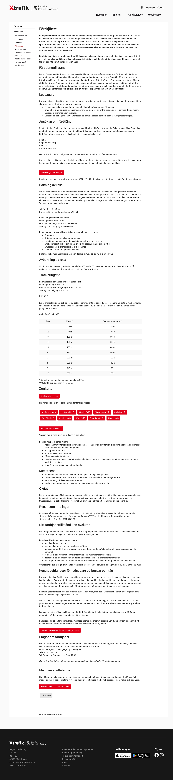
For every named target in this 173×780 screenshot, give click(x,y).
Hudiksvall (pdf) (67, 412)
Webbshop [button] (154, 14)
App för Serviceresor (22, 59)
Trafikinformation (20, 35)
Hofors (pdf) (113, 418)
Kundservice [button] (135, 14)
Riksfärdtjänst (20, 49)
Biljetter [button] (116, 14)
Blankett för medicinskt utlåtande (55, 686)
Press (64, 762)
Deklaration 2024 (70, 759)
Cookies (66, 765)
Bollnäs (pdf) (119, 412)
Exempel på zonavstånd (51, 428)
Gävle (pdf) (80, 418)
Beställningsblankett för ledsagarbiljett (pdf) (60, 630)
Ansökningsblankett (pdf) (52, 172)
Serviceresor (18, 39)
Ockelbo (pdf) (65, 418)
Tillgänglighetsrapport (72, 755)
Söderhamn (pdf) (102, 412)
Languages (147, 7)
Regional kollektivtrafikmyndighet (78, 749)
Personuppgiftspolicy (72, 752)
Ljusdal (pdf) (84, 412)
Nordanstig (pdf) (49, 412)
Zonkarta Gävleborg (49, 396)
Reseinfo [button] (101, 14)
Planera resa (18, 31)
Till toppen (46, 695)
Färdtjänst (19, 46)
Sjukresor (18, 42)
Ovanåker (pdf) (48, 418)
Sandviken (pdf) (96, 418)
